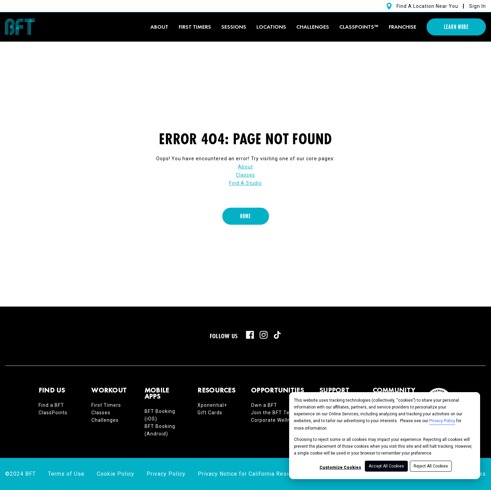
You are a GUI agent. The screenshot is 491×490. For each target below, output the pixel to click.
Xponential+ (212, 405)
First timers (195, 26)
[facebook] (250, 335)
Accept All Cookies (386, 466)
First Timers (106, 405)
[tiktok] (277, 335)
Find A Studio (245, 183)
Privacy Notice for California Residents (251, 474)
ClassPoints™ (358, 26)
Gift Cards (209, 412)
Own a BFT (264, 405)
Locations (271, 26)
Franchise (402, 26)
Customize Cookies (340, 467)
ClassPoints (53, 412)
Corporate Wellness (275, 420)
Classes (245, 175)
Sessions (233, 26)
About (159, 26)
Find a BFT (51, 405)
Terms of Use (66, 474)
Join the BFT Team (274, 412)
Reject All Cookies (431, 466)
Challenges (312, 26)
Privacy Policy (442, 420)
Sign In (477, 6)
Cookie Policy (115, 474)
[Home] (245, 216)
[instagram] (263, 335)
